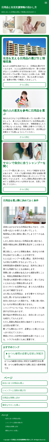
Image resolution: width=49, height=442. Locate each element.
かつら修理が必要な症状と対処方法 (25, 355)
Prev (6, 25)
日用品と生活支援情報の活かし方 (19, 7)
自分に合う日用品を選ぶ (13, 383)
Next (43, 25)
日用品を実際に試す (11, 398)
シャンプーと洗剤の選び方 (14, 390)
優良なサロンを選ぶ (11, 405)
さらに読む (24, 85)
